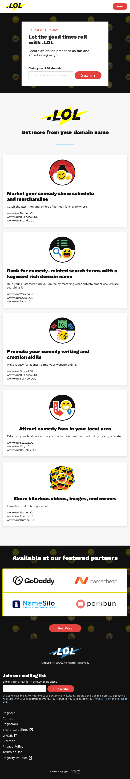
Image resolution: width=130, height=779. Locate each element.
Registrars (10, 724)
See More (65, 628)
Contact (9, 718)
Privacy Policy (102, 698)
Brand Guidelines (15, 729)
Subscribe (61, 689)
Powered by (65, 772)
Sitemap (9, 741)
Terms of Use (12, 752)
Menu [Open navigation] (120, 6)
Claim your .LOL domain (45, 68)
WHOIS (8, 735)
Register (9, 713)
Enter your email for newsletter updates (30, 681)
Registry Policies (15, 758)
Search (88, 75)
